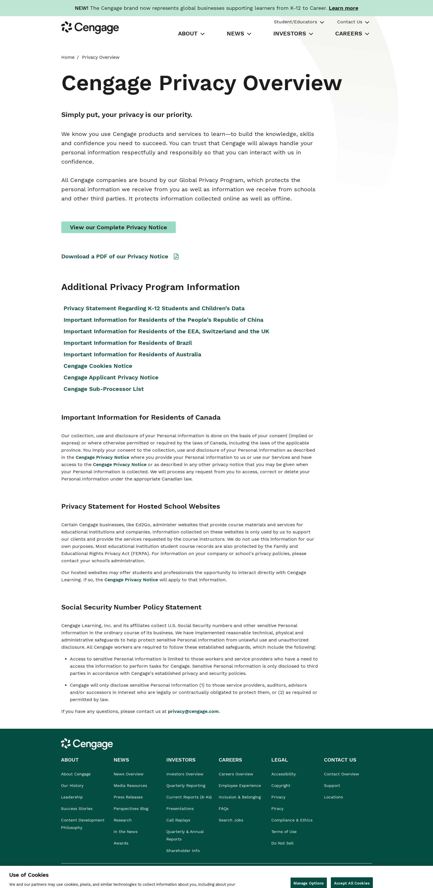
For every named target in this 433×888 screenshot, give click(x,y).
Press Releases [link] (128, 797)
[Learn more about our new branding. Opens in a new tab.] (343, 8)
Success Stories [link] (76, 808)
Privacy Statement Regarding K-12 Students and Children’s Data (154, 308)
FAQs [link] (223, 808)
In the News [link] (126, 831)
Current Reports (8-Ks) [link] (189, 797)
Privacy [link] (278, 797)
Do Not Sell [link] (283, 843)
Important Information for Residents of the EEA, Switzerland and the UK (166, 331)
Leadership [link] (72, 797)
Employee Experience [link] (240, 785)
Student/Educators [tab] (295, 21)
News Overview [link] (129, 774)
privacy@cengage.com (193, 711)
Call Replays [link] (178, 820)
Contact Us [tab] (349, 21)
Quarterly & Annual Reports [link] (185, 835)
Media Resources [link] (130, 785)
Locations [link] (333, 797)
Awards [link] (121, 843)
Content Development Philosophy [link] (82, 824)
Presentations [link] (180, 808)
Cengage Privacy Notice (103, 457)
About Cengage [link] (76, 774)
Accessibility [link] (283, 774)
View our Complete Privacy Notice (118, 227)
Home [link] (68, 57)
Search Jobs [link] (231, 820)
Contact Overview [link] (341, 774)
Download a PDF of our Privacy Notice (114, 256)
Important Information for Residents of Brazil (128, 342)
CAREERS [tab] (348, 33)
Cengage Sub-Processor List (105, 388)
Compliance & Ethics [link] (291, 820)
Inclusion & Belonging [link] (240, 797)
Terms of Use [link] (284, 831)
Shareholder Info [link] (183, 850)
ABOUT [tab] (188, 33)
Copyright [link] (280, 785)
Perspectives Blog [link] (131, 808)
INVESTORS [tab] (289, 33)
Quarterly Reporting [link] (185, 785)
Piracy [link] (277, 808)
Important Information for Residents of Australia (132, 354)
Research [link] (123, 820)
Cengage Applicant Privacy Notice (111, 377)
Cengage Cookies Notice (98, 365)
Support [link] (333, 785)
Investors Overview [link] (184, 774)
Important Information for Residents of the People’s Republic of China (163, 319)
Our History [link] (72, 785)
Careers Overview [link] (236, 774)
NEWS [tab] (235, 33)
